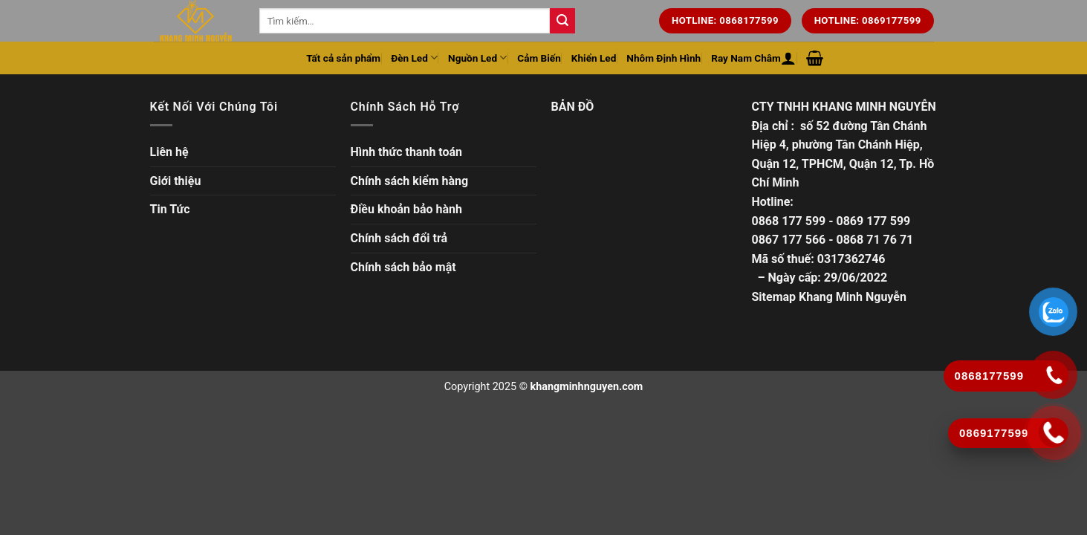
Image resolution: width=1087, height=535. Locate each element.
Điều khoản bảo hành (407, 209)
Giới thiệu (175, 181)
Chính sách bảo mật (403, 267)
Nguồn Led (477, 58)
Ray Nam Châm (746, 58)
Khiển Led (594, 58)
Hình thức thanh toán (407, 152)
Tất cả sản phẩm (343, 58)
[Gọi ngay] (1053, 432)
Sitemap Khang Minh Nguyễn (829, 297)
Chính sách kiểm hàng (410, 181)
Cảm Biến (539, 58)
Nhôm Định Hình (663, 58)
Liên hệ (169, 152)
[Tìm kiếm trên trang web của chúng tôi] (562, 20)
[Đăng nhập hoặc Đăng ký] (788, 58)
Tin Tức (170, 209)
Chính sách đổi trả (399, 238)
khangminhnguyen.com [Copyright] (586, 386)
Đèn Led (414, 58)
